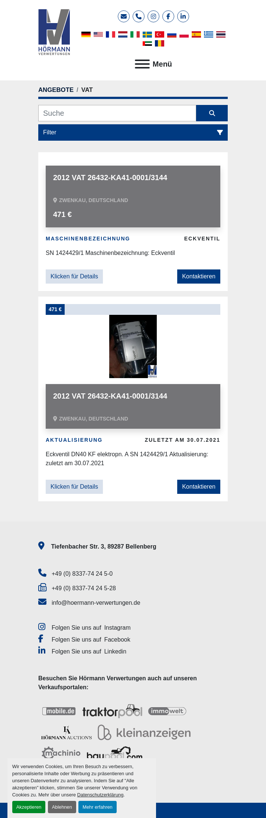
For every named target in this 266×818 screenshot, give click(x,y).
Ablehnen (62, 807)
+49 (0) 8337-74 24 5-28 (84, 588)
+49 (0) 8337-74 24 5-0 (82, 574)
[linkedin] (183, 16)
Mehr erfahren (97, 807)
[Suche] (117, 113)
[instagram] (153, 16)
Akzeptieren (29, 807)
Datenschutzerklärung (100, 795)
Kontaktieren (198, 276)
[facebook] (168, 16)
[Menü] (142, 64)
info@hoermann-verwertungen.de (96, 603)
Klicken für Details (74, 276)
